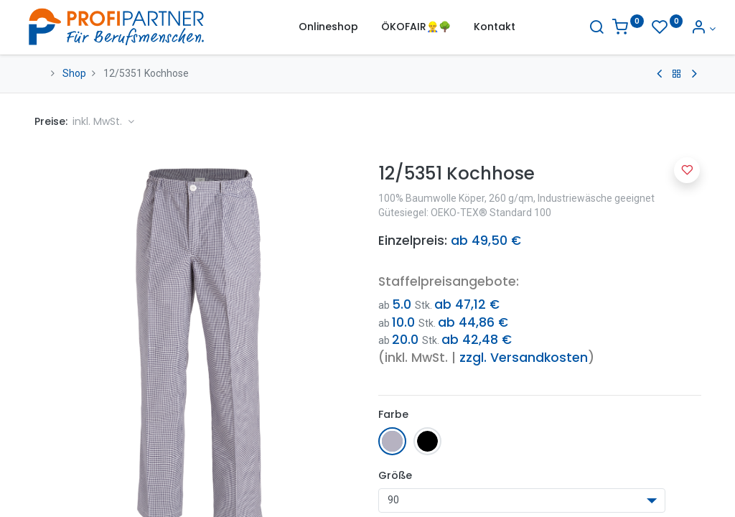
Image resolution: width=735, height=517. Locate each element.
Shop (74, 73)
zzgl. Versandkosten (523, 357)
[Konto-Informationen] (688, 28)
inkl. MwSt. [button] (98, 121)
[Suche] (582, 28)
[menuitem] (328, 27)
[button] (687, 170)
